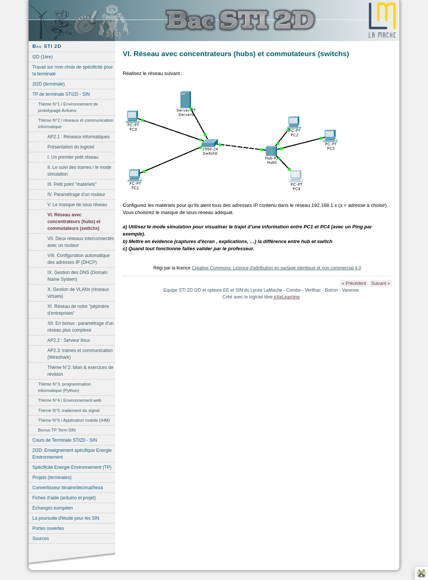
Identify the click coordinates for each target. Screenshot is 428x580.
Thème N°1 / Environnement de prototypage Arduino (68, 107)
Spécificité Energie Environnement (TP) (71, 467)
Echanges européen (52, 508)
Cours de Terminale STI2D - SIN (64, 440)
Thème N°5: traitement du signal (68, 410)
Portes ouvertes (48, 528)
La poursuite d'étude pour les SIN (65, 518)
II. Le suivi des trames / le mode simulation (79, 171)
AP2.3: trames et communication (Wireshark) (80, 354)
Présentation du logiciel (70, 147)
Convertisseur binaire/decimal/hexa (67, 487)
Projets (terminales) (52, 477)
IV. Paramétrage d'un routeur (76, 194)
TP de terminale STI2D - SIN (61, 94)
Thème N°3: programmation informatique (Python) (64, 387)
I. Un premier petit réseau (72, 157)
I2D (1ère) (42, 57)
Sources (40, 538)
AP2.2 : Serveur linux (68, 340)
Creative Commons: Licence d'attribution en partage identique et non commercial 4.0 (276, 268)
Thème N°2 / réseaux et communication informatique (75, 123)
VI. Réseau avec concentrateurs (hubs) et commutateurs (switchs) (74, 221)
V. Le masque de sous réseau (77, 204)
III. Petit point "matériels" (72, 184)
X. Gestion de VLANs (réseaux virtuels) (78, 293)
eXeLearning (286, 297)
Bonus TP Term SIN (57, 430)
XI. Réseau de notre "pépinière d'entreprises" (78, 310)
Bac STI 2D (46, 46)
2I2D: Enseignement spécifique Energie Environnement (72, 454)
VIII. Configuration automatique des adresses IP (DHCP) (78, 259)
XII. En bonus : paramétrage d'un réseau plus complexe (80, 327)
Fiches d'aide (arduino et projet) (64, 497)
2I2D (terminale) (48, 84)
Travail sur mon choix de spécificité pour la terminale (72, 70)
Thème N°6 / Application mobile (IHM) (74, 420)
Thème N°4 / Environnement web (69, 400)
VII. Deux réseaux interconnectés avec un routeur (80, 242)
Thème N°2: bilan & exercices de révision (80, 371)
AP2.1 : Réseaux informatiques (78, 136)
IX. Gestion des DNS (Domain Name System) (77, 276)
